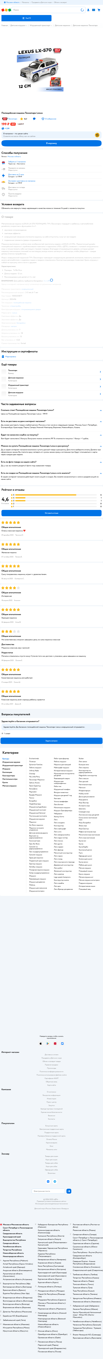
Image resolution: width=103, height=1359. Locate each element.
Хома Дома (33, 789)
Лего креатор (59, 874)
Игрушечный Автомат (37, 813)
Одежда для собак (51, 1170)
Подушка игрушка (85, 883)
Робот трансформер (61, 759)
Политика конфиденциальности (51, 1072)
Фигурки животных (61, 792)
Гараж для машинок (36, 858)
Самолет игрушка (35, 855)
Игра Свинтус (84, 829)
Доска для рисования (86, 797)
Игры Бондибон (85, 823)
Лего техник (58, 841)
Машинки (32, 822)
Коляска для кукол (85, 859)
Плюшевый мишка (85, 871)
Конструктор (59, 826)
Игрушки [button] (6, 769)
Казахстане (56, 1209)
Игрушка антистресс (37, 891)
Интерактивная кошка (87, 886)
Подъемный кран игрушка (38, 861)
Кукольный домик (85, 850)
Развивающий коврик (62, 779)
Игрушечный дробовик (38, 807)
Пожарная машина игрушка (39, 870)
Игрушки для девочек (37, 882)
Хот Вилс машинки (36, 825)
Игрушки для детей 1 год (63, 795)
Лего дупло (58, 844)
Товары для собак (51, 1163)
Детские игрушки (17, 25)
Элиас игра (83, 826)
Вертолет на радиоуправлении (36, 837)
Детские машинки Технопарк (85, 25)
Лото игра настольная (87, 838)
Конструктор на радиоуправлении (85, 771)
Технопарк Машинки (37, 780)
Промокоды (51, 1068)
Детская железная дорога (38, 833)
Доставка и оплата (51, 1055)
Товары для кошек (51, 1156)
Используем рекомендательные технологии (51, 1204)
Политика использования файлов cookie (52, 1075)
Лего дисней (83, 782)
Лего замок (83, 762)
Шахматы (82, 809)
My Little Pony (34, 777)
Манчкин (82, 788)
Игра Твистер (84, 803)
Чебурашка (58, 814)
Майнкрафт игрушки (61, 768)
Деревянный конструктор (63, 865)
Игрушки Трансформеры (63, 811)
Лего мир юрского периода (64, 862)
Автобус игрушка (35, 867)
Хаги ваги (57, 798)
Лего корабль (59, 883)
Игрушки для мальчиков (38, 888)
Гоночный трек (34, 841)
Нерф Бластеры (35, 804)
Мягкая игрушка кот (86, 877)
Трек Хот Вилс (34, 844)
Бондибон (33, 801)
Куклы (81, 844)
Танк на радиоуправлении (38, 852)
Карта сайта (51, 1085)
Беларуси (65, 1209)
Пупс (81, 853)
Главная (4, 25)
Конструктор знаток (61, 880)
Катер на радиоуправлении (39, 873)
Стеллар (32, 774)
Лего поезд (58, 859)
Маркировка (10, 356)
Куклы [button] (5, 782)
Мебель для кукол (85, 865)
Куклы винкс (83, 862)
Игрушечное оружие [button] (11, 762)
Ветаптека (51, 1173)
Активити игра (84, 806)
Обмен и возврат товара (52, 1061)
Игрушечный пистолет (37, 810)
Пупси (31, 798)
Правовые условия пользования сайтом (51, 1201)
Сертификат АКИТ (51, 1078)
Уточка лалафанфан (61, 802)
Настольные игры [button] (9, 779)
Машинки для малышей (62, 765)
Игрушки (32, 876)
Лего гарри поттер (61, 838)
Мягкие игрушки (85, 868)
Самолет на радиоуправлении (36, 848)
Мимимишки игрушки (62, 808)
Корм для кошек (51, 1160)
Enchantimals (34, 759)
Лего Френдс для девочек (63, 889)
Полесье (32, 762)
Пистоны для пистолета (38, 816)
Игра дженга (83, 800)
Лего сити (57, 832)
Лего (56, 820)
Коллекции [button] (7, 772)
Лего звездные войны (62, 835)
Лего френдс (58, 850)
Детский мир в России (42, 1209)
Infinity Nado (34, 771)
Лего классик (84, 779)
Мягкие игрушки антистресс (89, 880)
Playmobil (32, 792)
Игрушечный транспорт (40, 25)
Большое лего (84, 765)
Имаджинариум (84, 791)
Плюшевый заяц (85, 889)
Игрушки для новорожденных (60, 782)
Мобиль (32, 885)
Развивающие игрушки (37, 879)
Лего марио (58, 856)
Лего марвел (58, 847)
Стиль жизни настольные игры (88, 819)
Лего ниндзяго (59, 823)
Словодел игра (84, 812)
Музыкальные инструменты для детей (64, 774)
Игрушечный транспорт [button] (12, 765)
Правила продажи (51, 1065)
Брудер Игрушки (35, 795)
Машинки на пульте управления (36, 829)
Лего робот (58, 868)
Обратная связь (51, 1082)
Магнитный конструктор (63, 853)
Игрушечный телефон (62, 789)
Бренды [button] (5, 758)
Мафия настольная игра (87, 832)
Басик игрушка (84, 874)
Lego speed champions (62, 877)
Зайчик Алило (34, 783)
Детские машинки (62, 25)
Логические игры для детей (89, 815)
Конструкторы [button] (8, 775)
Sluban (81, 759)
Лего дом (57, 886)
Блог (51, 1146)
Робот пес (57, 786)
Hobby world (83, 794)
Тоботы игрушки (35, 768)
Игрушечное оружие (37, 819)
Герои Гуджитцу (35, 786)
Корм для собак (51, 1166)
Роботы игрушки (60, 762)
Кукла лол (82, 841)
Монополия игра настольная (89, 835)
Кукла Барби (83, 847)
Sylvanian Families (35, 765)
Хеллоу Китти (59, 817)
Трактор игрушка (35, 864)
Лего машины (84, 768)
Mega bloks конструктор (88, 775)
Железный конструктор (63, 871)
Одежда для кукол (85, 856)
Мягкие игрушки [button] (9, 786)
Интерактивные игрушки (63, 771)
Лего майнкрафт (60, 829)
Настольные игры (85, 785)
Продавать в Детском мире (51, 1058)
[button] (26, 18)
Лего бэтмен (58, 805)
